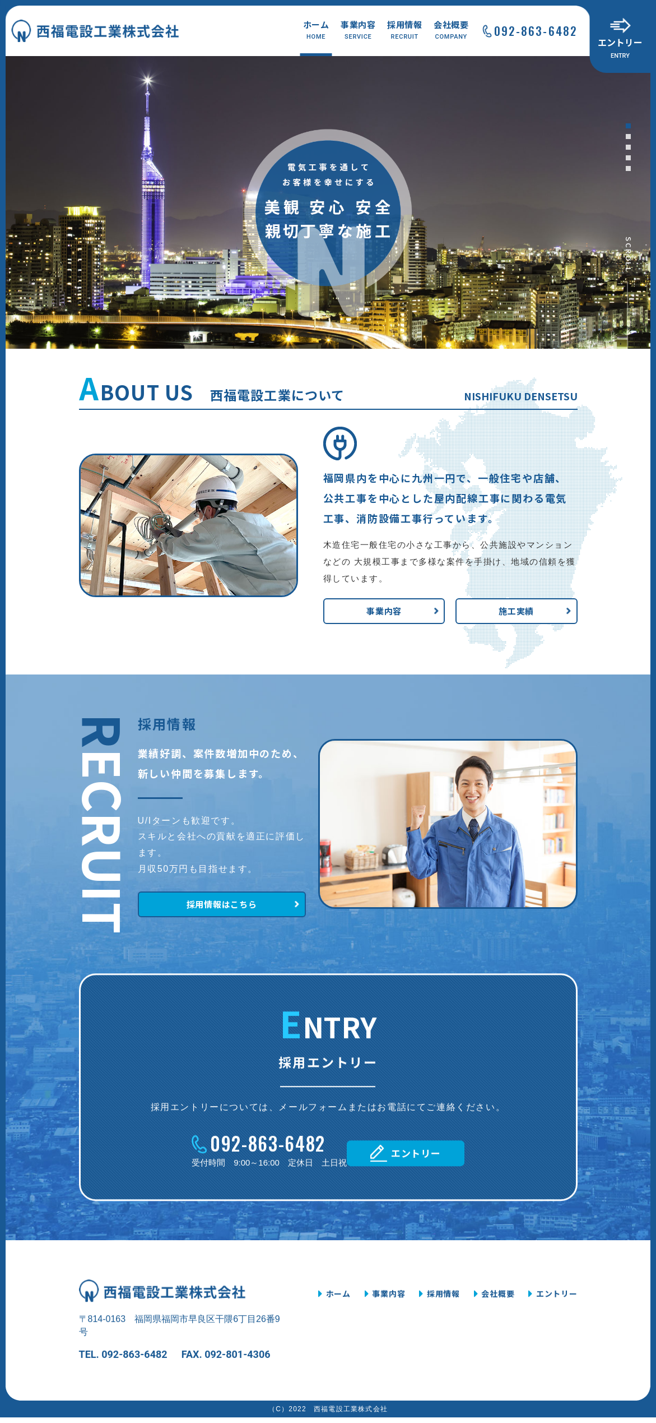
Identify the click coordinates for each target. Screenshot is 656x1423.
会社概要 (451, 31)
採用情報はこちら (213, 964)
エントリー (620, 48)
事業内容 (358, 31)
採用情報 (404, 31)
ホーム (316, 31)
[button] (628, 125)
